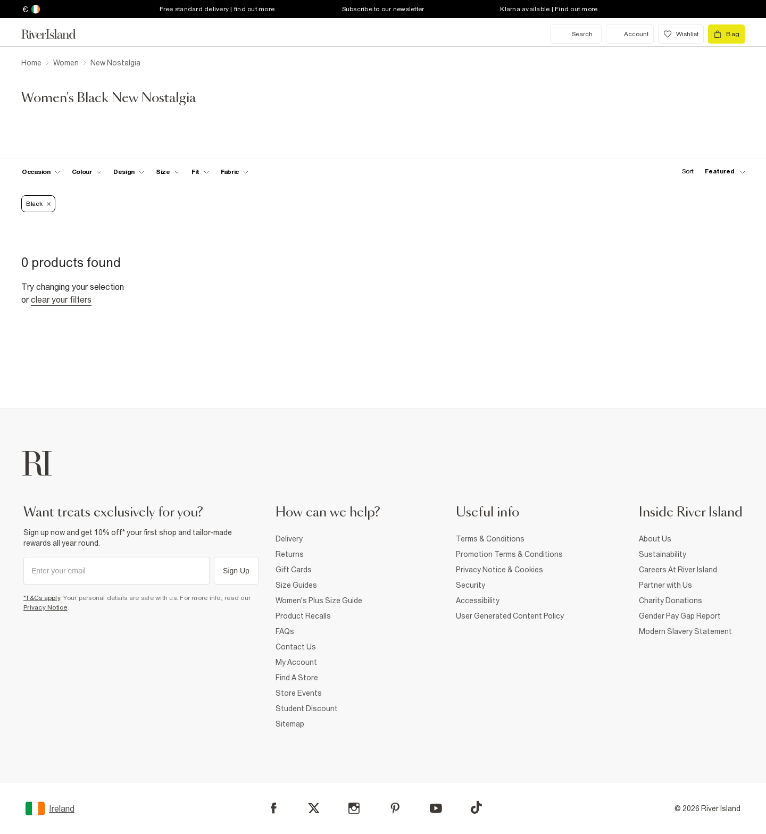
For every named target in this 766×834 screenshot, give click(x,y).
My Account (296, 662)
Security (470, 585)
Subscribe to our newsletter (383, 9)
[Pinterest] (395, 808)
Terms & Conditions (490, 539)
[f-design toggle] (129, 172)
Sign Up (236, 570)
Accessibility (477, 600)
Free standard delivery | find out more (217, 9)
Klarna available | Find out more (548, 9)
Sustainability (662, 554)
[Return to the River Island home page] (56, 34)
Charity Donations (670, 600)
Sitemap (290, 724)
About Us (655, 539)
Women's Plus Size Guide (319, 600)
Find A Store (297, 677)
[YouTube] (436, 808)
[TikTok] (476, 807)
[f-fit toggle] (200, 172)
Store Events (299, 693)
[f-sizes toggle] (168, 172)
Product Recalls (303, 616)
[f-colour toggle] (86, 172)
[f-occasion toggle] (41, 172)
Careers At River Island (678, 569)
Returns (290, 554)
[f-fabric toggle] (234, 172)
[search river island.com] (576, 34)
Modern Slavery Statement (685, 631)
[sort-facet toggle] (710, 172)
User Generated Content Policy (510, 616)
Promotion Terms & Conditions (509, 554)
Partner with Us (665, 585)
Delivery (289, 539)
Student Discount (307, 708)
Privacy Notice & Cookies (499, 569)
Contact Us (296, 647)
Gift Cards (294, 569)
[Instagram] (354, 808)
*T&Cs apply (41, 598)
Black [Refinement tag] (38, 203)
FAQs (285, 631)
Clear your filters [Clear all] (61, 299)
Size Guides (296, 585)
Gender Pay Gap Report (680, 616)
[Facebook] (274, 808)
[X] (313, 808)
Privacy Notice (45, 607)
